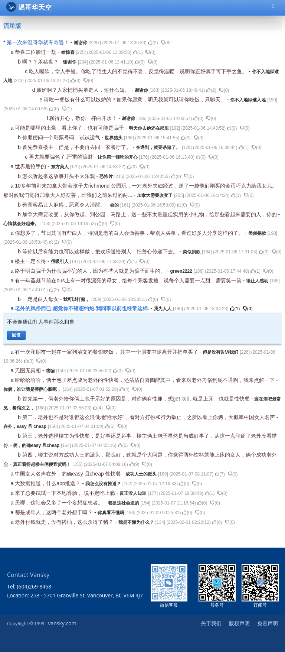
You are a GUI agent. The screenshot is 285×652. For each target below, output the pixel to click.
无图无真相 (28, 370)
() (153, 42)
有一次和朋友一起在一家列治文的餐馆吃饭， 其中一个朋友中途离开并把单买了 (107, 352)
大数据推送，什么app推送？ (48, 483)
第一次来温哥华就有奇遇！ (39, 42)
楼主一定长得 (31, 261)
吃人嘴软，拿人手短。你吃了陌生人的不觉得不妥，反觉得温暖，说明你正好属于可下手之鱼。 (139, 71)
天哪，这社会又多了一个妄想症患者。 (60, 503)
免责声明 (267, 623)
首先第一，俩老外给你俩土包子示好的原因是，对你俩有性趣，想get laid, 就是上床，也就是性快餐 (136, 399)
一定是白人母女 (41, 299)
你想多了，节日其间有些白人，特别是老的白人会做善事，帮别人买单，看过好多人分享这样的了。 (130, 233)
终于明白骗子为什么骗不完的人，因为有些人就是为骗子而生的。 (91, 271)
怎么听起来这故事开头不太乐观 (59, 176)
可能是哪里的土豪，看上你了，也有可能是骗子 (70, 128)
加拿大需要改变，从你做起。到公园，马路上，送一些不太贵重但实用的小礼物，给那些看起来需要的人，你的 (150, 214)
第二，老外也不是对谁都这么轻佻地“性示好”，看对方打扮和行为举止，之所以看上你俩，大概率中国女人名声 (149, 417)
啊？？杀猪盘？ (41, 62)
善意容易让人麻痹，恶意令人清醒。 (64, 205)
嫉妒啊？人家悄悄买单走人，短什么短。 (83, 90)
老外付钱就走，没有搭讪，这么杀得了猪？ (65, 522)
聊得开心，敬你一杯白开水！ (83, 118)
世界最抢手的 (31, 166)
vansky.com (62, 623)
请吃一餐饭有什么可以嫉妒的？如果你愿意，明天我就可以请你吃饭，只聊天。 (135, 100)
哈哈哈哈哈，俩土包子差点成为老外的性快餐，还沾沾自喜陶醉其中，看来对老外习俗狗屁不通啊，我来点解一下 (145, 380)
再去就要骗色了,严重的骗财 (61, 157)
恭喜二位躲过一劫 (36, 52)
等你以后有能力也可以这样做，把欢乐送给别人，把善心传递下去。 (101, 251)
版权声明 (239, 623)
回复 (16, 335)
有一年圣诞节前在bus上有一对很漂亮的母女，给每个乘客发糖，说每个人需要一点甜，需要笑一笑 (129, 280)
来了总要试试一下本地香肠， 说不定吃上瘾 (66, 493)
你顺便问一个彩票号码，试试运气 (62, 137)
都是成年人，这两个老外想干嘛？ (54, 512)
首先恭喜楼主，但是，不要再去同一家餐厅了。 (77, 147)
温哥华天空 (29, 7)
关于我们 (211, 623)
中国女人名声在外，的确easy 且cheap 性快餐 (68, 474)
